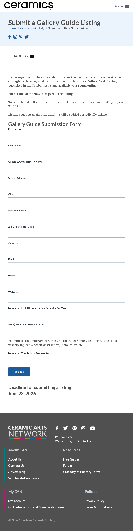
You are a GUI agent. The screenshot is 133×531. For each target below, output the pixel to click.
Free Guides (71, 459)
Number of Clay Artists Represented (29, 353)
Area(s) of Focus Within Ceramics (27, 324)
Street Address (17, 177)
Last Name (14, 145)
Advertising (16, 472)
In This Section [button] (21, 56)
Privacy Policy (94, 501)
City (10, 194)
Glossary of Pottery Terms (82, 472)
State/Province (17, 210)
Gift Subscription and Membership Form (36, 507)
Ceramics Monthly (32, 28)
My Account (17, 501)
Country (13, 243)
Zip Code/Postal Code (21, 226)
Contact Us (16, 465)
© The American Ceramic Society (31, 520)
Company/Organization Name (25, 161)
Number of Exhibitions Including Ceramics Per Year (37, 308)
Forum (67, 465)
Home (12, 28)
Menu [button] (122, 7)
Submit (19, 371)
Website (13, 291)
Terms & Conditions (98, 507)
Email (11, 259)
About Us (15, 459)
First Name (14, 129)
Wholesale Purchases (23, 478)
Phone (12, 275)
